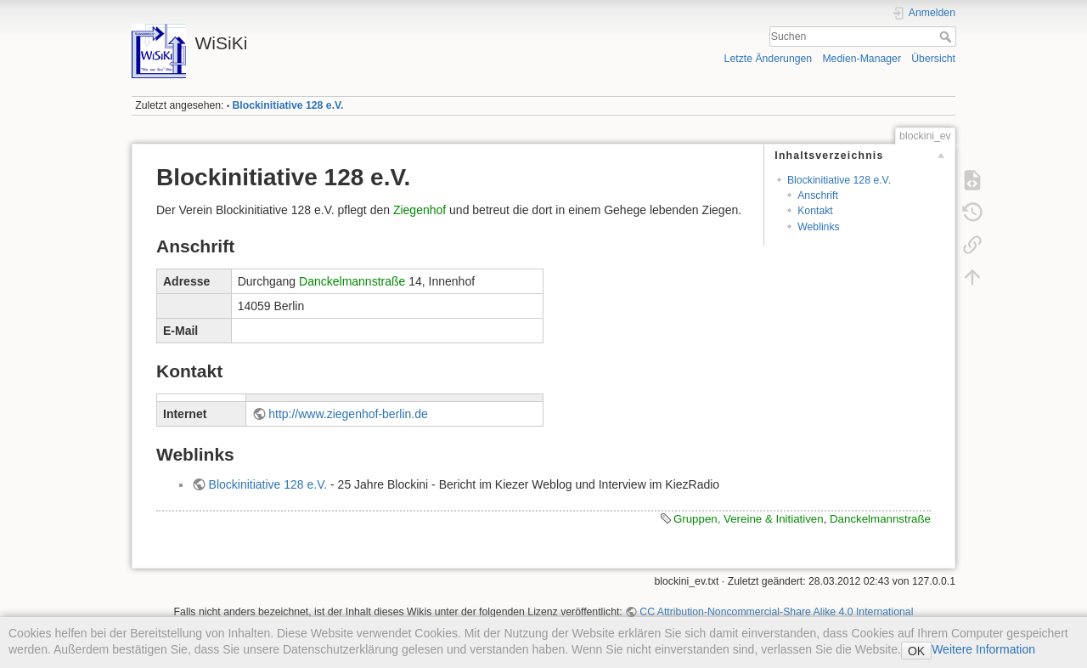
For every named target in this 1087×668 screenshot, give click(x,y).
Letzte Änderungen (768, 59)
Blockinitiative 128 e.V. (288, 105)
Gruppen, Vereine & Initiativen (748, 518)
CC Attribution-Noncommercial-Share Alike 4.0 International (776, 612)
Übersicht (933, 59)
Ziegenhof (419, 210)
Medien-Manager (861, 59)
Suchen (947, 36)
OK (916, 651)
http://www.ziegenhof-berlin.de (348, 414)
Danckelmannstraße (352, 281)
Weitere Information (983, 649)
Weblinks (818, 227)
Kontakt (815, 211)
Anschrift (817, 195)
